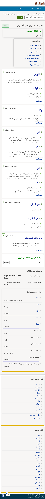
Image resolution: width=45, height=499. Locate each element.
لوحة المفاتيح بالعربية (34, 8)
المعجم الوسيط (34, 45)
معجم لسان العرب (33, 55)
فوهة (37, 297)
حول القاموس (19, 8)
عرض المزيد (38, 101)
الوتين (37, 317)
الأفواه (37, 324)
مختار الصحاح (34, 52)
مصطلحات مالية (34, 61)
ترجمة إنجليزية (34, 65)
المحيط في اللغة (33, 48)
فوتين (37, 304)
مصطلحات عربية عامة (31, 58)
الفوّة (37, 311)
